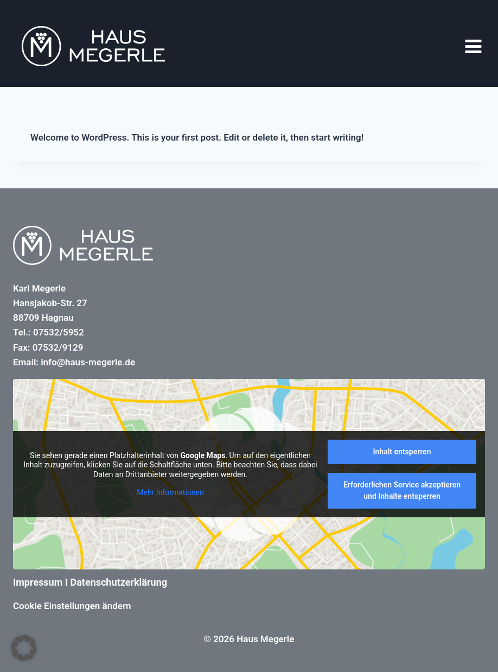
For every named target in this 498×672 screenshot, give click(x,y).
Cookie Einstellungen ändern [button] (72, 605)
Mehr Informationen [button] (170, 492)
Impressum (37, 582)
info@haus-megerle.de (88, 362)
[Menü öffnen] (473, 46)
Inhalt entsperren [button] (402, 451)
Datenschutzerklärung (119, 582)
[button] (24, 648)
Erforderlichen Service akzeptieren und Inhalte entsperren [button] (402, 490)
